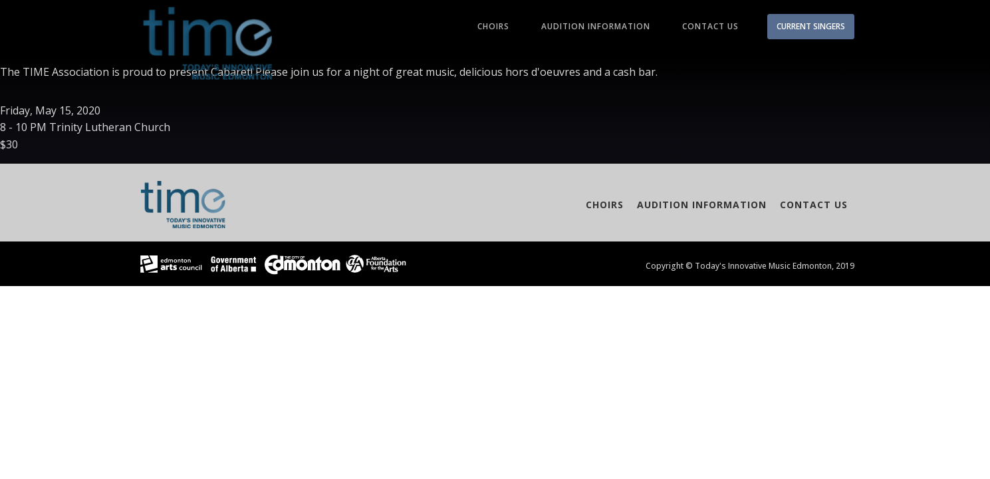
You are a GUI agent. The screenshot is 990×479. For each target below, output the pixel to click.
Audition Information (595, 26)
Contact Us (710, 26)
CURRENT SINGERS (811, 26)
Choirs (493, 26)
